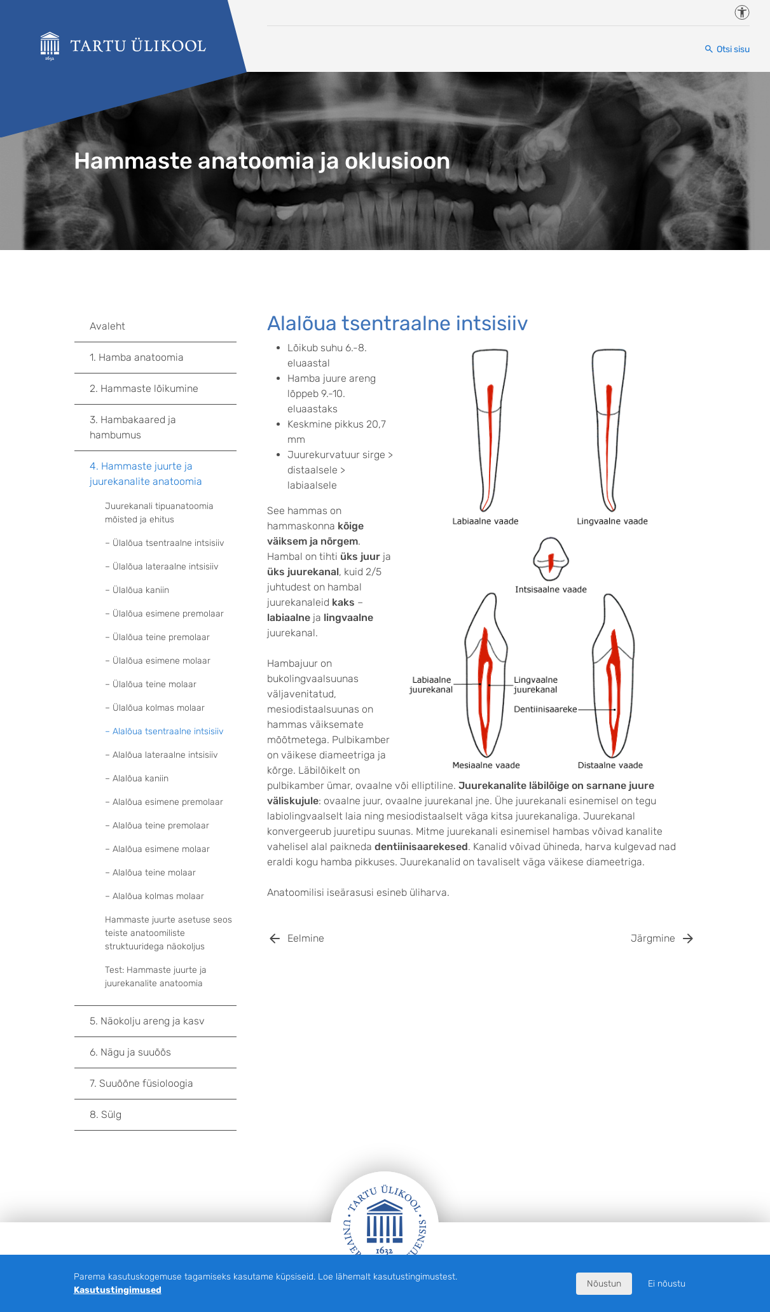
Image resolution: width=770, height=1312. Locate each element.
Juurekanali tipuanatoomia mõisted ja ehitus (159, 513)
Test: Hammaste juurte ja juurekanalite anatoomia (156, 977)
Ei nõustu (666, 1283)
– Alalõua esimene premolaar (164, 802)
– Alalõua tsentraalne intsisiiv (164, 731)
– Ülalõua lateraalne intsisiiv (162, 566)
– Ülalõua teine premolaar (157, 637)
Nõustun (604, 1283)
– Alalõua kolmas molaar (154, 896)
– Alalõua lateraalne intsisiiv (161, 755)
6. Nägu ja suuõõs (163, 1052)
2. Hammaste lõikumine (163, 388)
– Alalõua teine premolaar (157, 825)
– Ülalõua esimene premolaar (164, 613)
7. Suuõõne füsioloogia (163, 1083)
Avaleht (107, 326)
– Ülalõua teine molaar (150, 684)
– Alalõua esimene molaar (157, 849)
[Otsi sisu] (727, 49)
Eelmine (305, 938)
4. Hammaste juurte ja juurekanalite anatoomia (163, 473)
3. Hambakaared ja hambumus (163, 427)
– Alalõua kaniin (136, 778)
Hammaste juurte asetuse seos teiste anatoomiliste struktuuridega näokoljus (168, 933)
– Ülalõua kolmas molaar (155, 707)
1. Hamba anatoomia (163, 357)
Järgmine (653, 938)
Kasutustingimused (118, 1290)
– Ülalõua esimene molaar (157, 660)
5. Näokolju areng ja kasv (163, 1021)
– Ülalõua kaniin (137, 590)
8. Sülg (163, 1114)
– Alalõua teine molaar (150, 872)
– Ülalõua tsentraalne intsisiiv (164, 543)
